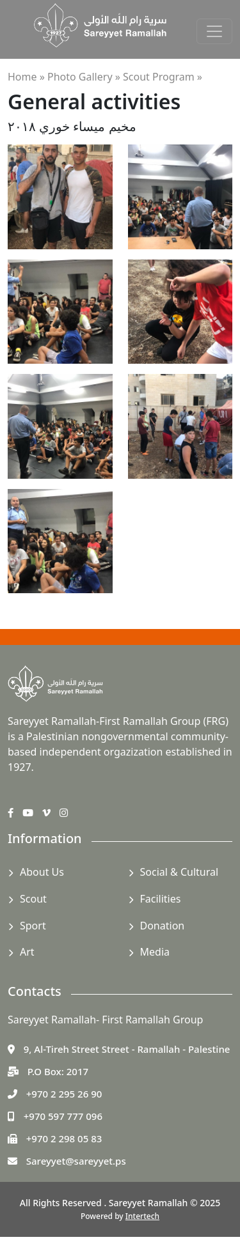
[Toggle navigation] (214, 31)
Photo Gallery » (83, 77)
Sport (33, 926)
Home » (26, 77)
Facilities (160, 899)
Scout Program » (162, 77)
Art (27, 952)
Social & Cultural (179, 872)
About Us (42, 872)
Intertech (142, 1216)
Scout (33, 899)
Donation (162, 926)
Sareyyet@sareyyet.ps (76, 1160)
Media (155, 952)
